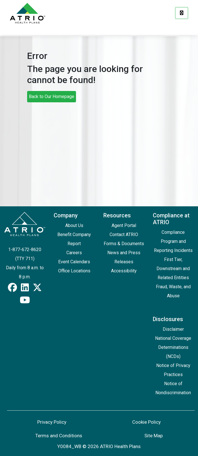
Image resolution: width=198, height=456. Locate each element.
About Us (74, 225)
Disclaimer (173, 329)
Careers (74, 252)
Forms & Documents (124, 243)
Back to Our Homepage (51, 96)
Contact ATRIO (124, 234)
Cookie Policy (146, 422)
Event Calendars (74, 261)
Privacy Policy (51, 422)
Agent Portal (124, 225)
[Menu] (181, 13)
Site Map (153, 435)
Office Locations (74, 270)
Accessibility (124, 270)
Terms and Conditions (58, 435)
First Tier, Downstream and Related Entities (173, 268)
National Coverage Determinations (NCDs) (173, 347)
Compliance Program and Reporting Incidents (173, 241)
